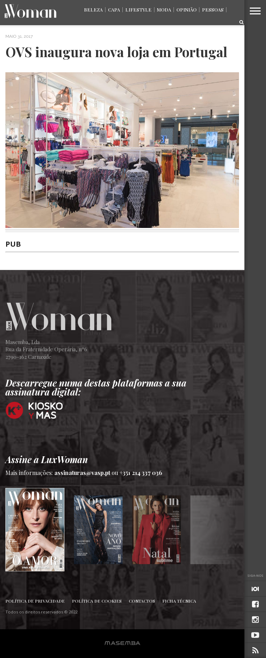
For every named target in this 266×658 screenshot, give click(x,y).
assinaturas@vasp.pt (82, 472)
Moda (164, 9)
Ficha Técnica (179, 601)
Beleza (93, 9)
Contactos (142, 601)
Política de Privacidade (35, 601)
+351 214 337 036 (141, 472)
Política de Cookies (97, 601)
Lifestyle (138, 9)
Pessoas (213, 9)
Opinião (186, 9)
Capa (114, 9)
